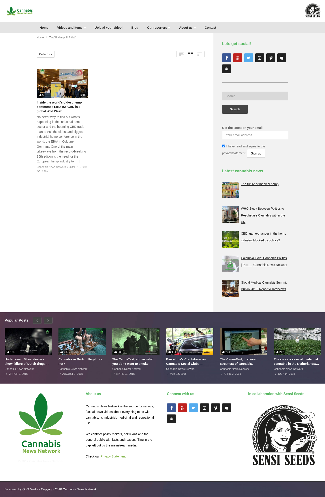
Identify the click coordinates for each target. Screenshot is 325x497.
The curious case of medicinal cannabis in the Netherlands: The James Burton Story (296, 362)
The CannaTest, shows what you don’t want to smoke (132, 361)
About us (187, 27)
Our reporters (158, 27)
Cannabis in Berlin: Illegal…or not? (80, 361)
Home (44, 27)
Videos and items (71, 27)
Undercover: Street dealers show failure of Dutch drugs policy (25, 362)
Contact (210, 27)
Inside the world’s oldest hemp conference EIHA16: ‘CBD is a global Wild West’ (59, 107)
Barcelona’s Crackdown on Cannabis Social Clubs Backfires (186, 362)
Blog (135, 27)
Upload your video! (109, 27)
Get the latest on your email (242, 128)
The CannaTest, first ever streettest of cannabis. (238, 361)
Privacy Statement (113, 456)
